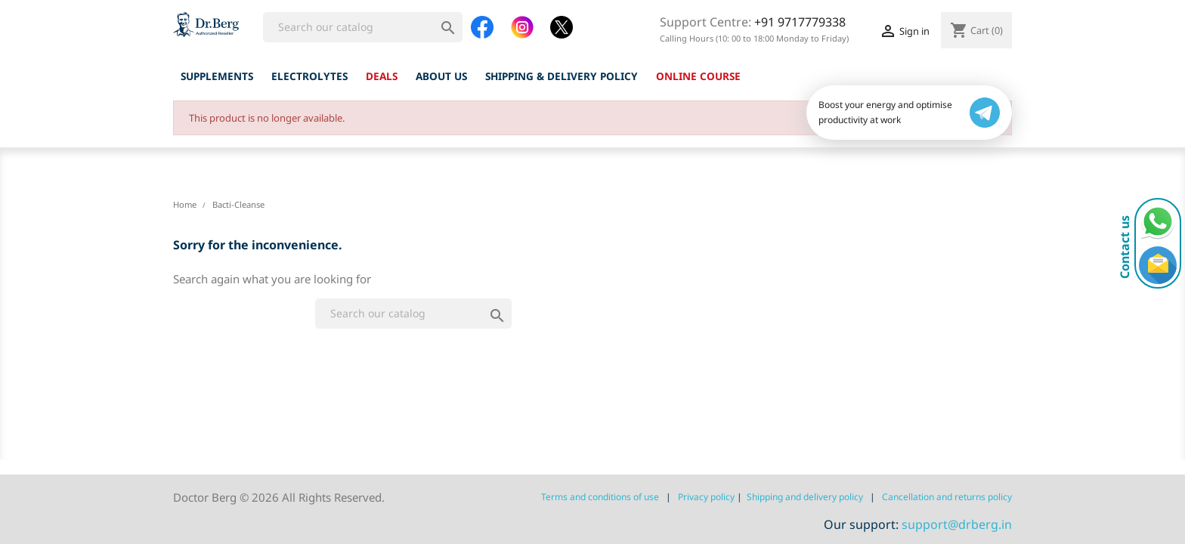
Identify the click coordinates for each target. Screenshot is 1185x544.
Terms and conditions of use (600, 496)
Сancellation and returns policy (947, 496)
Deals (382, 76)
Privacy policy (706, 496)
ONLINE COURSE (698, 76)
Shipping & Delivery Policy (561, 76)
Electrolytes (309, 76)
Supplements (217, 76)
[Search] (363, 27)
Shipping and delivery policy (805, 496)
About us (441, 76)
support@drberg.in (957, 524)
